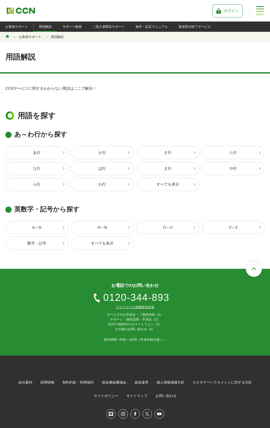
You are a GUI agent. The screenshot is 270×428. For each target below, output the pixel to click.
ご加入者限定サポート (109, 27)
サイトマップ (136, 396)
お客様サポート (16, 27)
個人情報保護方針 (170, 382)
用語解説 (45, 27)
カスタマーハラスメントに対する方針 (222, 382)
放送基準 (141, 382)
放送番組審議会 (114, 382)
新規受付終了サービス (195, 27)
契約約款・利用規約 (78, 382)
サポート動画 (72, 27)
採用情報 (47, 382)
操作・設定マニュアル (152, 27)
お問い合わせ (165, 396)
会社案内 (25, 382)
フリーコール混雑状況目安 (135, 307)
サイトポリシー (106, 396)
